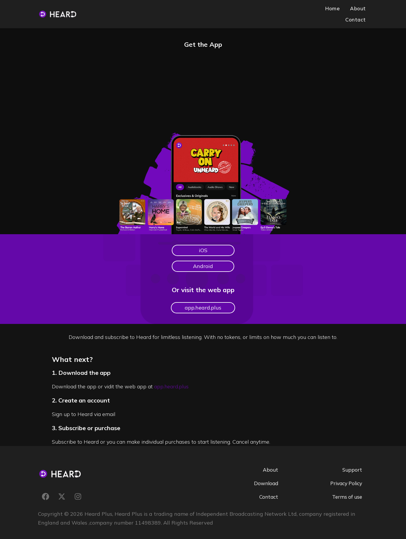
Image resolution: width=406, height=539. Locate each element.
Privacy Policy (344, 478)
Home (305, 11)
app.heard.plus (172, 381)
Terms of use (346, 491)
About (330, 11)
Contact (356, 11)
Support (352, 464)
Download (265, 478)
